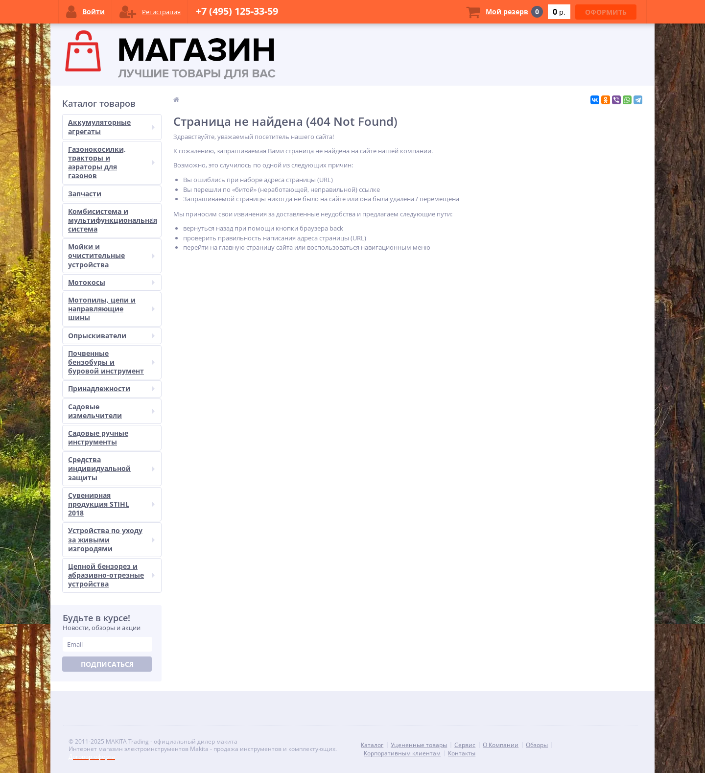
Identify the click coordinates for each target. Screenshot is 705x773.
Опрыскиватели (111, 335)
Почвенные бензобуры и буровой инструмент (111, 362)
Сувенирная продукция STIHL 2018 (111, 504)
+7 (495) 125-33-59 (237, 11)
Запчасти (84, 193)
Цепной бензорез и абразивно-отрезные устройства (111, 575)
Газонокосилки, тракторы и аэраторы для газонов (111, 162)
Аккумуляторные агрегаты (111, 126)
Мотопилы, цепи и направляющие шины (111, 308)
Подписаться (107, 664)
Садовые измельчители (111, 411)
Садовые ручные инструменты (98, 437)
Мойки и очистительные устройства (111, 255)
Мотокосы (111, 282)
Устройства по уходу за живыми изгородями (111, 539)
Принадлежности (111, 388)
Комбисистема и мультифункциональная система (112, 220)
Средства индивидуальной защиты (111, 468)
